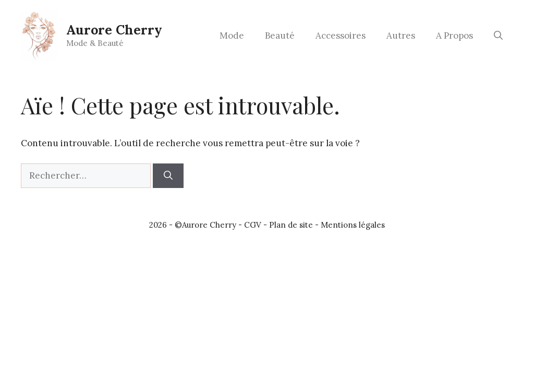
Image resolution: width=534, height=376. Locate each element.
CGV (252, 225)
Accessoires (340, 35)
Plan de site (291, 225)
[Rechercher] (168, 176)
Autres (400, 35)
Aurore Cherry (114, 29)
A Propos (454, 35)
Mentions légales (353, 225)
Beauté (280, 35)
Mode (232, 35)
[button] (498, 35)
